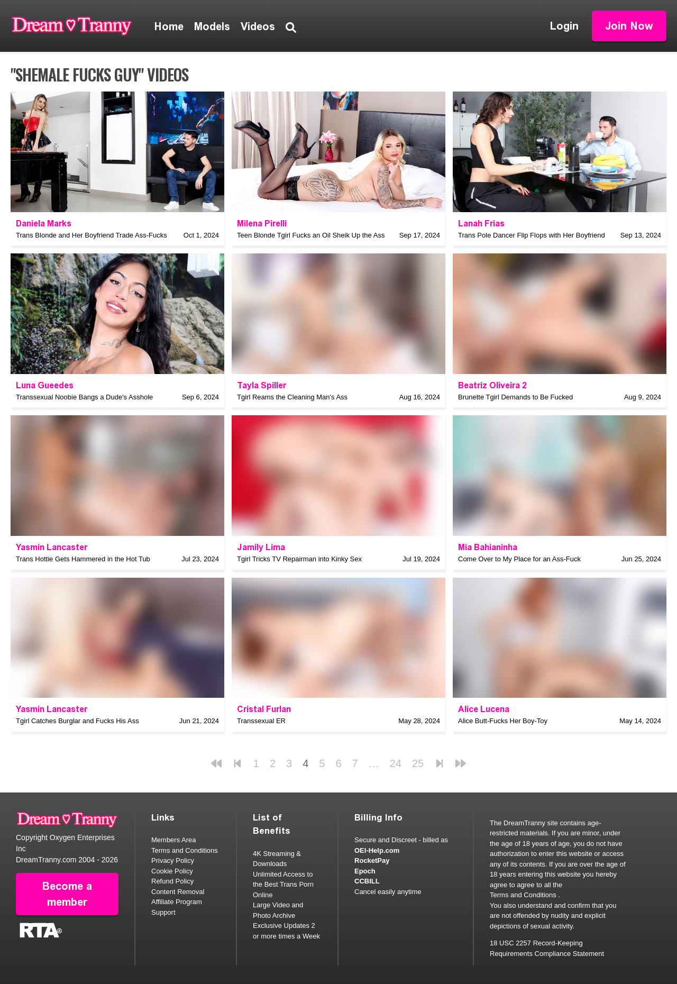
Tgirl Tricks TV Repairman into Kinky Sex (299, 559)
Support (163, 912)
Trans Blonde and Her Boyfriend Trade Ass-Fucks (91, 235)
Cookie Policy (172, 871)
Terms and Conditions (184, 850)
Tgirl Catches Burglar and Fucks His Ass (77, 721)
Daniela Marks (43, 223)
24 (395, 763)
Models (212, 26)
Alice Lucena (483, 709)
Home (169, 26)
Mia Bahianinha (487, 547)
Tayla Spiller (261, 385)
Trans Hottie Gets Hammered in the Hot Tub (83, 559)
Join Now (629, 26)
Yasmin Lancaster (51, 547)
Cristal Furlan (264, 709)
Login (564, 26)
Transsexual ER (261, 721)
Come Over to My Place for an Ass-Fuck (519, 559)
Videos (258, 26)
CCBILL (367, 881)
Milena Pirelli (262, 223)
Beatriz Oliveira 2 (492, 385)
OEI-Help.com (376, 850)
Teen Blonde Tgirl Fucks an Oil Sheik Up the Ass (311, 235)
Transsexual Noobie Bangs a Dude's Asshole (84, 397)
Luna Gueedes (45, 385)
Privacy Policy (172, 860)
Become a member (67, 894)
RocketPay (371, 860)
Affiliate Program (176, 902)
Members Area (173, 840)
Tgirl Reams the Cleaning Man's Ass (292, 397)
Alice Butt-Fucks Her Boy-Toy (502, 721)
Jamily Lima (261, 547)
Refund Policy (172, 881)
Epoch (365, 871)
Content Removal (177, 892)
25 (418, 763)
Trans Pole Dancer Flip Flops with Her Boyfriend (531, 235)
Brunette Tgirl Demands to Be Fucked (515, 397)
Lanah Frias (481, 223)
